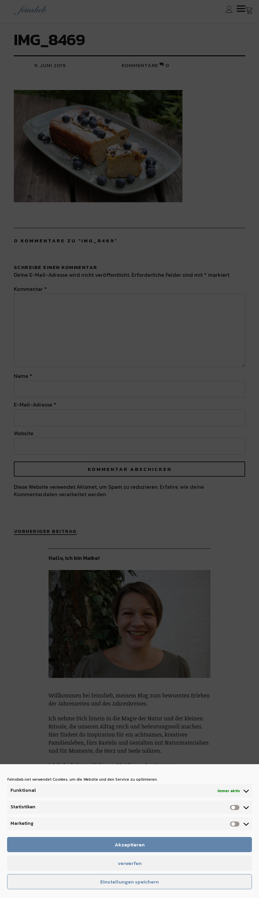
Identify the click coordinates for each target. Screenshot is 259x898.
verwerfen (130, 863)
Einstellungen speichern (129, 882)
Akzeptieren (130, 844)
